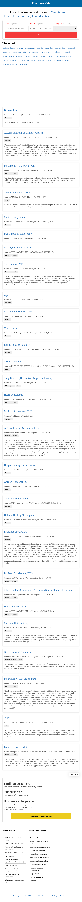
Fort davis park (45, 52)
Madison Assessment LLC (18, 411)
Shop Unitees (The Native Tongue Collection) (28, 378)
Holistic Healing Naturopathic (20, 515)
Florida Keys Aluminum (15, 843)
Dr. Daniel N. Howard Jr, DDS (20, 678)
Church (7, 140)
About (40, 896)
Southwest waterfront (10, 64)
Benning (20, 48)
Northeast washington (64, 56)
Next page (74, 774)
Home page (17, 896)
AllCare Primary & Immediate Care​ (23, 427)
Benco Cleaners (12, 110)
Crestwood (71, 48)
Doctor (7, 173)
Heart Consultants (13, 394)
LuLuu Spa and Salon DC (17, 344)
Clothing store (9, 386)
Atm (6, 726)
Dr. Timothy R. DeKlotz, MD (19, 165)
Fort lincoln (66, 52)
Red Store (10, 856)
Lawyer (7, 539)
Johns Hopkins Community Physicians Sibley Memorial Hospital (38, 589)
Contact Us (64, 896)
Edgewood (26, 52)
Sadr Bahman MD (13, 264)
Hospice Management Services (20, 465)
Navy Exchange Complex (17, 651)
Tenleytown (23, 64)
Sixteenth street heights (27, 60)
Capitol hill (49, 48)
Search (41, 35)
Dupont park (17, 52)
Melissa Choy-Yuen (14, 217)
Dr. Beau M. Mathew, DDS (18, 573)
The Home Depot (35, 838)
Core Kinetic (11, 328)
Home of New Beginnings (38, 854)
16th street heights (9, 48)
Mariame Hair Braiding (16, 623)
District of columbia (17, 16)
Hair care (8, 352)
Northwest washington (10, 60)
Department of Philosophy (18, 233)
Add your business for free (41, 816)
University (8, 419)
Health (14, 173)
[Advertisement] (41, 87)
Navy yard (35, 56)
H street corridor (8, 56)
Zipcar (7, 295)
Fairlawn (35, 52)
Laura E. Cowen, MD (15, 747)
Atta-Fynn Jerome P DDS (17, 247)
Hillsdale (19, 56)
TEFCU (8, 718)
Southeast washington (45, 60)
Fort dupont (56, 52)
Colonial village (60, 48)
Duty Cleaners (34, 874)
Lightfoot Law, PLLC (15, 531)
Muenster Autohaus (14, 853)
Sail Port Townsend (36, 877)
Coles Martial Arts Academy (39, 861)
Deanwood (6, 52)
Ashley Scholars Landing (38, 864)
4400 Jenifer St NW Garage (18, 311)
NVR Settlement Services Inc (39, 857)
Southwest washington (61, 60)
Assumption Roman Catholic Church (23, 132)
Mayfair (27, 56)
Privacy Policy (51, 896)
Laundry (7, 118)
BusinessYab (41, 3)
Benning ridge (30, 48)
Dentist (7, 255)
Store (6, 200)
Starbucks (33, 881)
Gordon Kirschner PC (15, 481)
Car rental (8, 303)
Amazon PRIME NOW (37, 850)
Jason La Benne (12, 361)
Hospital (7, 436)
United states (40, 16)
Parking (7, 319)
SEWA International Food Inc (19, 192)
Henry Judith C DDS (15, 606)
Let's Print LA (11, 865)
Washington (58, 12)
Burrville (40, 48)
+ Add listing (30, 896)
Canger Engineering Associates (40, 847)
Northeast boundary (47, 56)
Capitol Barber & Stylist (17, 498)
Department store (10, 660)
